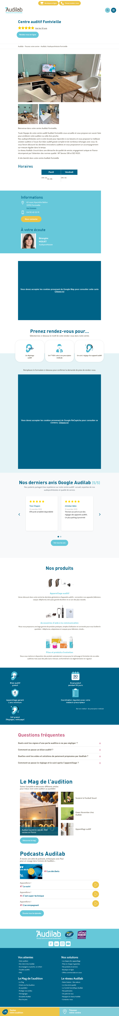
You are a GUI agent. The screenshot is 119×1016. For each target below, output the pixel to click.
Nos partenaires (67, 992)
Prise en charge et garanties (71, 965)
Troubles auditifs (24, 971)
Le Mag (21, 984)
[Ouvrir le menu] (113, 11)
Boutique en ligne (44, 4)
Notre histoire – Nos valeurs (71, 984)
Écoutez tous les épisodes (32, 915)
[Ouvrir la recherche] (107, 11)
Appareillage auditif (59, 595)
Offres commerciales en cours (72, 974)
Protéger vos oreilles (25, 992)
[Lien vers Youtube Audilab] (68, 945)
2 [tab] (60, 538)
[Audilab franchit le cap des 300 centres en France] (39, 815)
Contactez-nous (67, 1001)
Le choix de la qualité (69, 986)
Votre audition (23, 962)
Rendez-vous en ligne (27, 36)
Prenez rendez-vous (73, 4)
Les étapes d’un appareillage (71, 962)
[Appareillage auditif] (80, 830)
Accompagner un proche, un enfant (30, 968)
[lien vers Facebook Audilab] (50, 945)
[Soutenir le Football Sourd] (80, 799)
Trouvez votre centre (32, 48)
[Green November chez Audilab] (80, 815)
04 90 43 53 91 (32, 214)
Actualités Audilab (25, 998)
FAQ (20, 974)
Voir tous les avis (59, 544)
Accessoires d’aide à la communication (59, 625)
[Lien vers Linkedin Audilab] (56, 945)
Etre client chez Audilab (26, 965)
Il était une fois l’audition (27, 986)
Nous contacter (31, 221)
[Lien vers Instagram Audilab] (62, 945)
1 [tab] (58, 538)
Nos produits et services (70, 968)
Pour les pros (23, 1001)
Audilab (20, 48)
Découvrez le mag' (29, 842)
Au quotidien (23, 989)
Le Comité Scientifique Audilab (72, 989)
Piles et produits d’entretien (59, 654)
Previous (19, 516)
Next (99, 516)
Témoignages (23, 995)
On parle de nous (67, 995)
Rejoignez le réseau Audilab (71, 998)
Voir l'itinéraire (31, 210)
